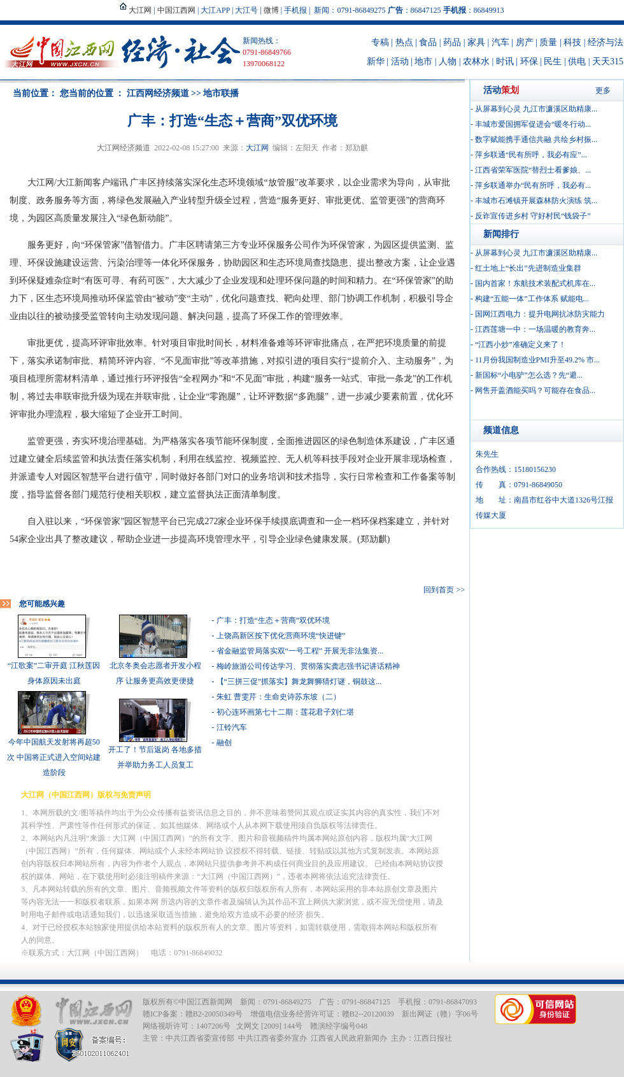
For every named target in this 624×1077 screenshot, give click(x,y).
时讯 (505, 61)
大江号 (246, 10)
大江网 (257, 147)
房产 (525, 42)
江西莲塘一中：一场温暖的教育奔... (535, 329)
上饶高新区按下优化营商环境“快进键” (281, 635)
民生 (553, 61)
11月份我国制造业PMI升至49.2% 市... (537, 359)
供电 (577, 61)
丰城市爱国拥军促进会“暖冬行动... (533, 124)
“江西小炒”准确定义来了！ (520, 344)
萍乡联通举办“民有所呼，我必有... (533, 185)
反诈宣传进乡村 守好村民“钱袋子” (533, 215)
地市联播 (221, 93)
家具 (476, 42)
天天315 (607, 61)
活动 (400, 61)
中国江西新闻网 (205, 1001)
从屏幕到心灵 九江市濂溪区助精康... (536, 108)
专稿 (380, 42)
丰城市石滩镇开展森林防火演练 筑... (536, 200)
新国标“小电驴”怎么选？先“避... (529, 375)
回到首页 (438, 589)
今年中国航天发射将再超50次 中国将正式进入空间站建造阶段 (54, 757)
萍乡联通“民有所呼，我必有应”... (531, 154)
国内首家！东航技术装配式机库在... (535, 283)
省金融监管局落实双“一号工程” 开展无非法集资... (300, 650)
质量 (548, 42)
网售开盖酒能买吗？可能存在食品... (535, 390)
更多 (603, 90)
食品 (428, 42)
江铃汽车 (231, 727)
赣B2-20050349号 (214, 1013)
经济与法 (605, 42)
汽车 (500, 42)
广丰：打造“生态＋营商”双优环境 (273, 620)
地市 (423, 61)
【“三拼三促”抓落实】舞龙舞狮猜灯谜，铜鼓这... (299, 681)
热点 (404, 42)
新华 (376, 61)
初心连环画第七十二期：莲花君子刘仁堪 (285, 712)
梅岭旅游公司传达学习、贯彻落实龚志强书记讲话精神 (308, 666)
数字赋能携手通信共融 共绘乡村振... (536, 139)
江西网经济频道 (158, 93)
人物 (448, 61)
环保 (529, 61)
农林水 (476, 61)
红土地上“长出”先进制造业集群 (528, 268)
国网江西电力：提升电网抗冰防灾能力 (540, 314)
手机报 (295, 10)
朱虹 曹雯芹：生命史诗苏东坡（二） (278, 696)
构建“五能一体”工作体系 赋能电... (532, 298)
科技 (572, 42)
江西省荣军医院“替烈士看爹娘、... (533, 170)
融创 (224, 742)
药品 (452, 42)
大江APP (215, 10)
